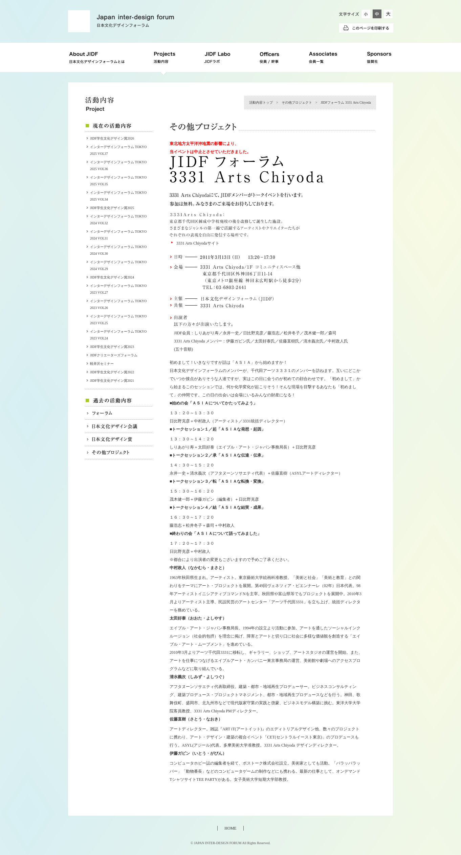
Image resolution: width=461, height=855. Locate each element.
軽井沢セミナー (102, 364)
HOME (230, 828)
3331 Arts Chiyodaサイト (197, 243)
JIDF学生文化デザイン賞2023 (112, 347)
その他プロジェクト (297, 102)
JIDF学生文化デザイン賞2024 (112, 277)
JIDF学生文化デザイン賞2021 (112, 380)
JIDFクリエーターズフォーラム (113, 355)
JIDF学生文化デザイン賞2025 (112, 208)
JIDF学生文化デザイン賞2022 (112, 372)
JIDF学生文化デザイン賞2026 (112, 138)
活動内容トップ (261, 102)
